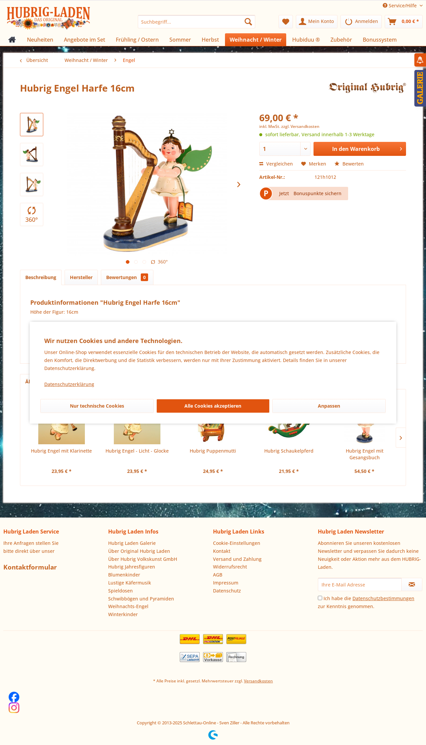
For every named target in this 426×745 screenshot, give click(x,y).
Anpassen (329, 406)
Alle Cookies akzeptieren (212, 406)
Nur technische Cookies (97, 406)
